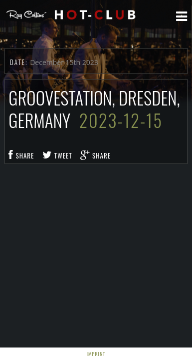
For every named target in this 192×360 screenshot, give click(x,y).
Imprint (96, 354)
